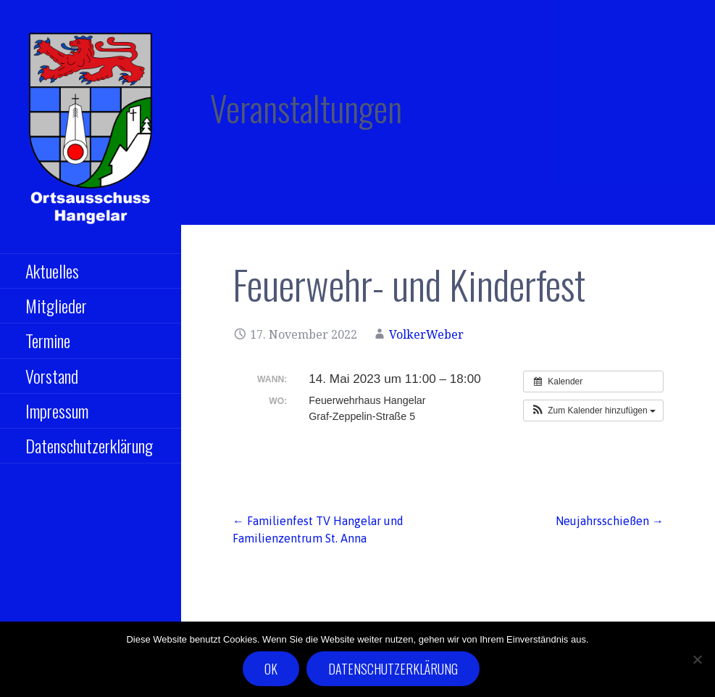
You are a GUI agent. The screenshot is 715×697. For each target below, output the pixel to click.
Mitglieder (56, 305)
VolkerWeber (426, 335)
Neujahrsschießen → (610, 520)
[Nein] (697, 659)
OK (270, 668)
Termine (47, 340)
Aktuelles (52, 270)
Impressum (56, 410)
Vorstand (51, 376)
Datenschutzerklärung (89, 445)
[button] (593, 410)
